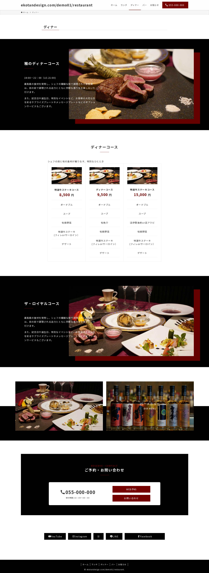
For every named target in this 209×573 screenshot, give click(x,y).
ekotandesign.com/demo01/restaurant (57, 5)
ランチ (94, 564)
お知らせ (122, 564)
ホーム (86, 564)
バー (113, 564)
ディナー (104, 564)
